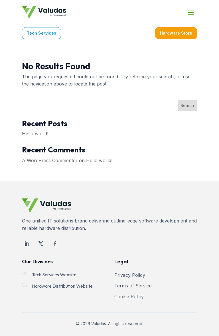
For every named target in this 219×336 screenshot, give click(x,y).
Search (187, 105)
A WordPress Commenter (50, 160)
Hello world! (35, 133)
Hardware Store (176, 33)
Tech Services (41, 33)
